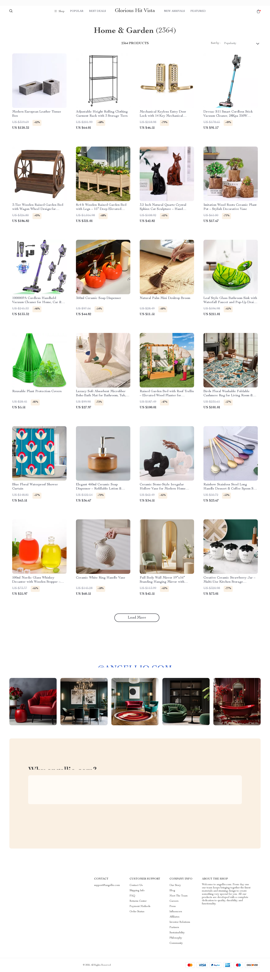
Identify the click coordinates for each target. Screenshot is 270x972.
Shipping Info (137, 890)
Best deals (97, 11)
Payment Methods (140, 906)
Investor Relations (180, 922)
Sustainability (177, 932)
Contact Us (136, 885)
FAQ (132, 896)
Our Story (175, 885)
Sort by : (215, 43)
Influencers (176, 911)
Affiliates (174, 917)
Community (176, 943)
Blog (172, 890)
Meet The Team (179, 896)
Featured (198, 11)
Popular (76, 11)
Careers (174, 901)
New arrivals (174, 11)
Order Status (137, 911)
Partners (174, 927)
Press (173, 906)
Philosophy (176, 938)
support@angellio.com (107, 885)
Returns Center (138, 901)
